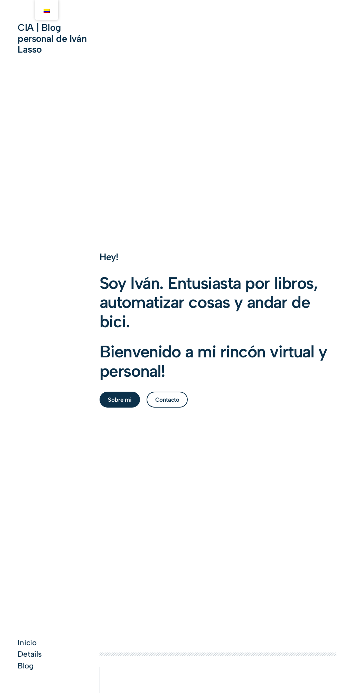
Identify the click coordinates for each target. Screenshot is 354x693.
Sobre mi (120, 399)
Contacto (167, 399)
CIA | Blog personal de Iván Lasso (52, 38)
